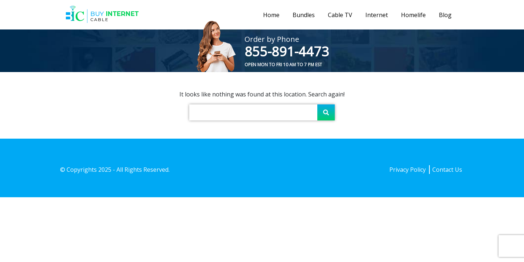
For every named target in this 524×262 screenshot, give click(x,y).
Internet (376, 15)
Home (271, 15)
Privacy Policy (407, 170)
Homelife (413, 15)
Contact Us (447, 170)
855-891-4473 (287, 51)
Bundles (304, 15)
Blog (445, 15)
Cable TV (340, 15)
